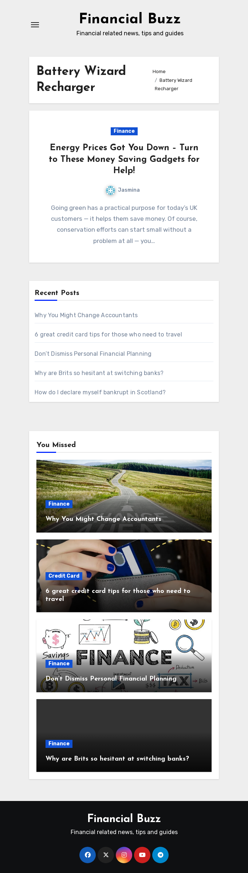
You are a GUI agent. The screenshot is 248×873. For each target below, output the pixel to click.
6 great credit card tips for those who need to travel (108, 334)
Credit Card (63, 576)
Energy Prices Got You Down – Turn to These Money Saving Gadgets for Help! (124, 159)
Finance (124, 131)
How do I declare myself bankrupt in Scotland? (100, 392)
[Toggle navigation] (35, 24)
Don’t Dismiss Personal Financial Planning (93, 353)
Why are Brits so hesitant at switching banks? (99, 373)
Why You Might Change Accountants (86, 315)
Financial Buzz (130, 19)
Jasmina (123, 190)
